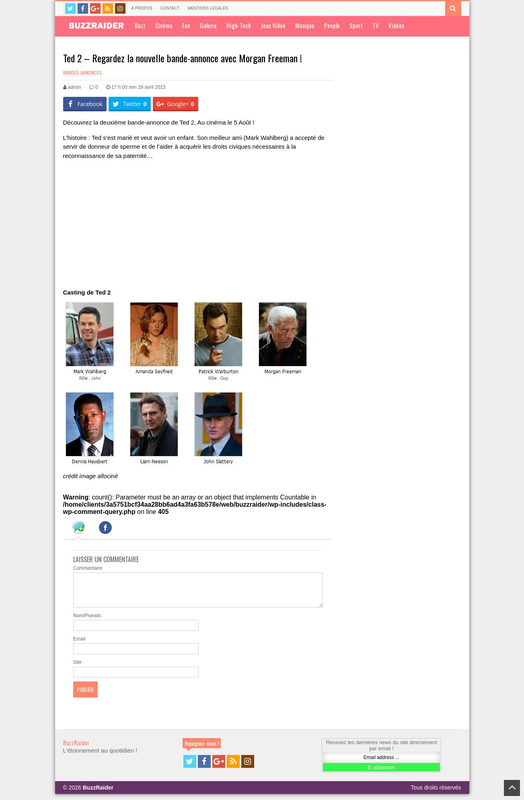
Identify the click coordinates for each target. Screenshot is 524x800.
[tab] (78, 529)
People (332, 25)
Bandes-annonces (82, 72)
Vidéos (396, 25)
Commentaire (87, 568)
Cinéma (164, 25)
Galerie (208, 25)
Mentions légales (207, 8)
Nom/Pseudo (87, 621)
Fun (186, 25)
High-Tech (238, 25)
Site (77, 668)
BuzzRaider (76, 748)
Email (79, 645)
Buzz (140, 25)
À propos (142, 8)
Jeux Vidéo (273, 25)
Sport (356, 25)
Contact (170, 8)
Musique (304, 25)
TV (375, 25)
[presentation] (78, 529)
